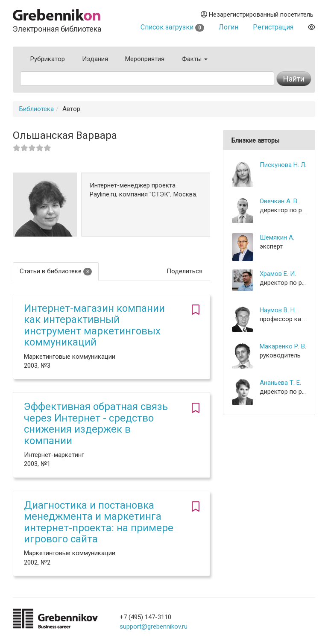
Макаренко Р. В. (283, 346)
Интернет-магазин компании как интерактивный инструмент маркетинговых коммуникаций (94, 325)
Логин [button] (228, 27)
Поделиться (184, 271)
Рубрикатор (47, 59)
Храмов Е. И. (278, 274)
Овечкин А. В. (279, 201)
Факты (195, 59)
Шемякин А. (277, 237)
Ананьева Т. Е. (280, 382)
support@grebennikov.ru (153, 626)
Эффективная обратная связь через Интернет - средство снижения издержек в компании (96, 423)
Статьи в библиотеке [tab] (56, 271)
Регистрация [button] (273, 27)
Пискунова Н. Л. (283, 165)
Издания (95, 59)
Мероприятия (144, 59)
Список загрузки (172, 27)
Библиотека (36, 109)
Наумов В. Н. (278, 310)
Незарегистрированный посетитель (257, 14)
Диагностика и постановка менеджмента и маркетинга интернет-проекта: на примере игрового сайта (98, 522)
